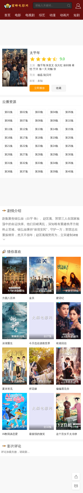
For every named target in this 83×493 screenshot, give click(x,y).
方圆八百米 (8, 298)
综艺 (42, 15)
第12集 (24, 129)
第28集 (39, 154)
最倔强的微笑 (37, 434)
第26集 (9, 154)
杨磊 (40, 74)
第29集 (54, 154)
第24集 (54, 146)
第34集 (54, 163)
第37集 (24, 171)
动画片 (64, 15)
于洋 (35, 69)
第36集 (9, 171)
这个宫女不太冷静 (66, 434)
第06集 (9, 120)
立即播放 (39, 88)
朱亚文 (50, 65)
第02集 (24, 112)
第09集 (54, 120)
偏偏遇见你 (62, 388)
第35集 (69, 163)
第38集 (39, 171)
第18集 (39, 137)
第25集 (69, 146)
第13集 (39, 129)
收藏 (58, 88)
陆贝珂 (47, 74)
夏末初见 (7, 388)
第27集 (24, 154)
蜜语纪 (60, 298)
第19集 (54, 137)
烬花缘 (33, 388)
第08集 (39, 120)
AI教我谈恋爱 (10, 434)
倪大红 (59, 65)
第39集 (54, 171)
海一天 (43, 69)
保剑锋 (67, 65)
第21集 (9, 146)
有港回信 (61, 343)
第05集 (69, 112)
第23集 (39, 146)
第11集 (9, 129)
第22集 (24, 146)
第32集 (24, 163)
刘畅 (50, 69)
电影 (18, 15)
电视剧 (30, 15)
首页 (7, 15)
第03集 (39, 112)
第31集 (9, 163)
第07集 (24, 120)
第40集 (69, 171)
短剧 (77, 15)
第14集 (54, 129)
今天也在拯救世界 (39, 343)
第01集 (9, 112)
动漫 (52, 15)
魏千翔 (41, 65)
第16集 (9, 137)
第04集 (54, 112)
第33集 (39, 163)
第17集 (24, 137)
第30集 (69, 154)
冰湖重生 (7, 343)
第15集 (69, 129)
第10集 (69, 120)
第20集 (69, 137)
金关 (31, 298)
